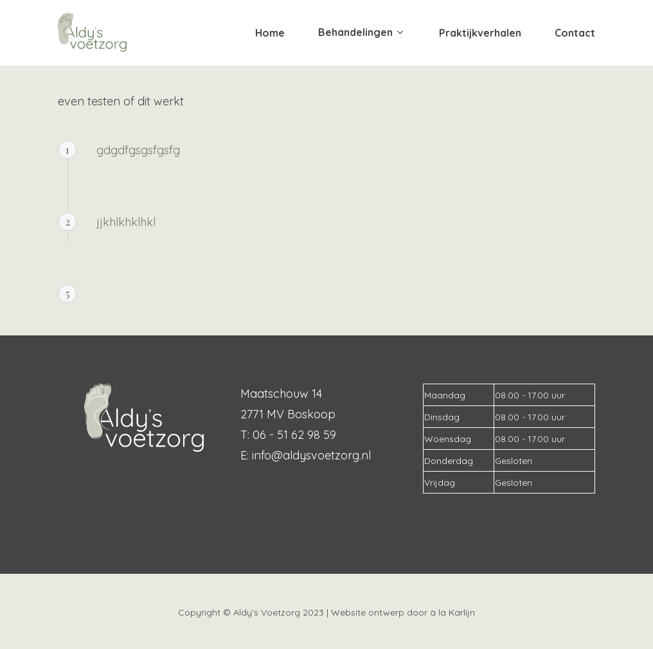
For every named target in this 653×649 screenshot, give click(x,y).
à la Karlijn (452, 612)
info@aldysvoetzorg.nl (311, 455)
